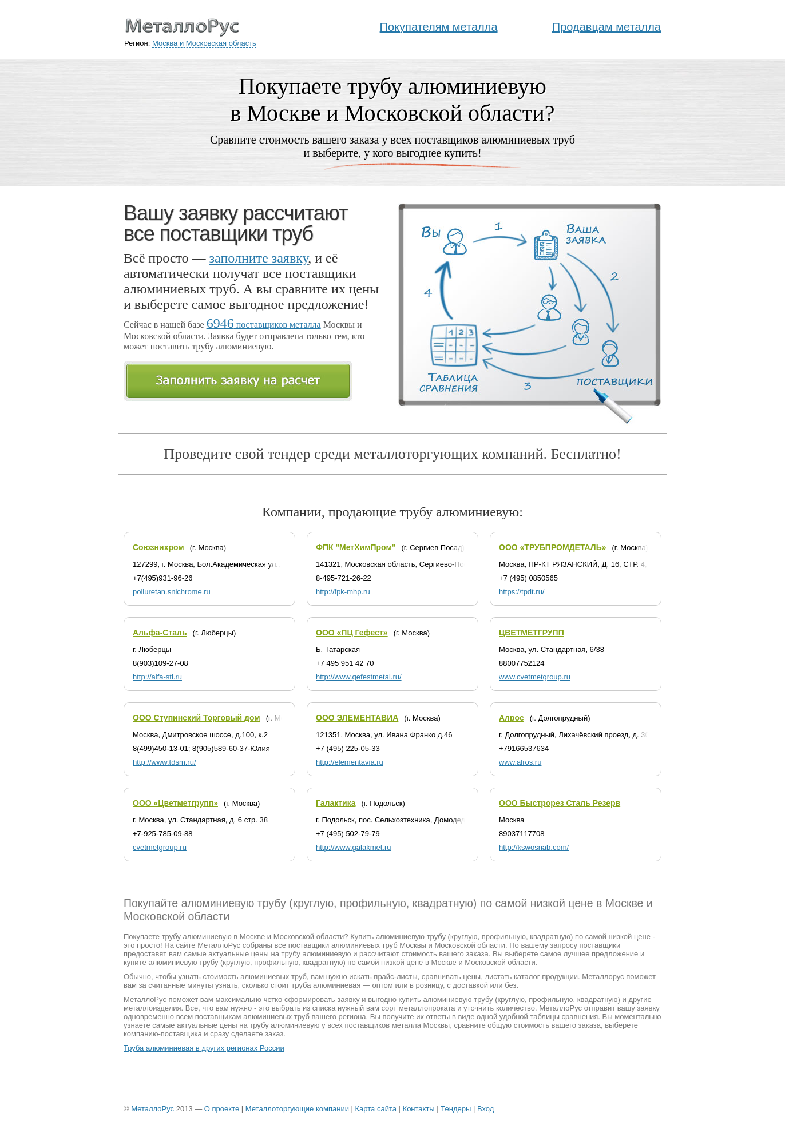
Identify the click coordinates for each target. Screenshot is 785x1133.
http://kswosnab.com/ (534, 847)
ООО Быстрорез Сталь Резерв (559, 803)
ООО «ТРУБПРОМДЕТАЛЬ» (552, 547)
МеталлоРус (152, 1108)
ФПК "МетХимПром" (355, 547)
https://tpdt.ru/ (522, 591)
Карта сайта (376, 1108)
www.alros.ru (520, 762)
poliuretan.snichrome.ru (172, 591)
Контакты (419, 1108)
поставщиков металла (264, 324)
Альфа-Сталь (160, 632)
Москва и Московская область (204, 43)
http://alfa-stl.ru (157, 677)
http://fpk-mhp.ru (343, 591)
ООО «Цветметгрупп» (175, 803)
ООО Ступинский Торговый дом (196, 717)
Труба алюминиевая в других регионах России (204, 1048)
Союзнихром (158, 547)
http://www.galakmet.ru (353, 847)
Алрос (511, 717)
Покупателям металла (439, 27)
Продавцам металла (606, 27)
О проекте (221, 1108)
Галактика (335, 803)
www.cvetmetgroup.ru (534, 677)
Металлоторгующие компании (297, 1108)
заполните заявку (258, 258)
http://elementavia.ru (349, 762)
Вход (485, 1108)
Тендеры (456, 1108)
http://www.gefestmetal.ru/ (359, 677)
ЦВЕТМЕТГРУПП (531, 632)
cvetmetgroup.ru (160, 847)
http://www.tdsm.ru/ (164, 762)
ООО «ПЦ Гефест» (352, 632)
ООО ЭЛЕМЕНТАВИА (357, 717)
